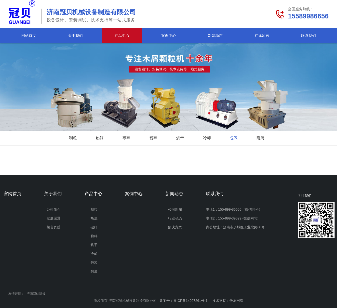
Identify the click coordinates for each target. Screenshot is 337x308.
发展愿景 (53, 218)
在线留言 (262, 35)
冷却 (207, 138)
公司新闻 (175, 209)
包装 (234, 138)
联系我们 (308, 35)
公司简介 (53, 209)
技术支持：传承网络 (227, 301)
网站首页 (28, 35)
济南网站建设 (36, 293)
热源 (100, 138)
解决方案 (175, 227)
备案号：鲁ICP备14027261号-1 (184, 301)
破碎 (126, 138)
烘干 (180, 138)
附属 (260, 138)
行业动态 (175, 218)
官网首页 (12, 193)
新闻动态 (215, 35)
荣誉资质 (53, 227)
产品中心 (122, 35)
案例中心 (168, 35)
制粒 (73, 138)
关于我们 (75, 35)
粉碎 (153, 138)
